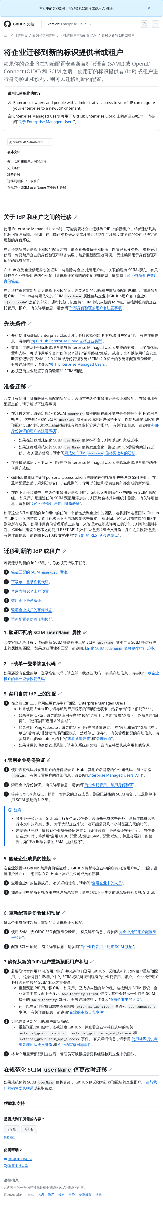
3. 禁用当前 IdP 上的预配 (33, 694)
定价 (71, 1194)
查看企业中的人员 (107, 883)
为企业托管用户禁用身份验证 (55, 503)
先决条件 (18, 323)
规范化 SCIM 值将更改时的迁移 (99, 452)
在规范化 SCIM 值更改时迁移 (58, 1069)
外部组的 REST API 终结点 (96, 535)
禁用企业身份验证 (26, 600)
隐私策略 (9, 1137)
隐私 (51, 1194)
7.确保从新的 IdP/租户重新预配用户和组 (49, 961)
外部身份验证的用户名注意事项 (95, 307)
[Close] (149, 7)
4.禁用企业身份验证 (27, 760)
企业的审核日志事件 (86, 1012)
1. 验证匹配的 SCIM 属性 (45, 632)
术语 (41, 1194)
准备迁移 (18, 386)
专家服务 (85, 1194)
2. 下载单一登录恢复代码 (32, 663)
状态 (61, 1194)
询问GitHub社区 (18, 1159)
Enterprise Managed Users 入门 (114, 775)
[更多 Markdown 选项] (49, 142)
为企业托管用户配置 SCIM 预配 (106, 946)
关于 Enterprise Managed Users (45, 121)
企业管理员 (19, 35)
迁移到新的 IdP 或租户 (118, 35)
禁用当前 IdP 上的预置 (30, 591)
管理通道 (103, 738)
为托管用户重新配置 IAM (78, 35)
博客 (98, 1194)
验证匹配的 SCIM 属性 (39, 572)
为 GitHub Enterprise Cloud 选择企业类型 (66, 341)
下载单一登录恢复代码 (30, 581)
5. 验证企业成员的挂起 (30, 858)
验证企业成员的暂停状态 (31, 609)
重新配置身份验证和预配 (31, 619)
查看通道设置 (79, 738)
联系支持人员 (16, 1165)
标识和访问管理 (43, 35)
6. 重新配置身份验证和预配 (35, 913)
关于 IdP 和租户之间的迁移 (40, 217)
